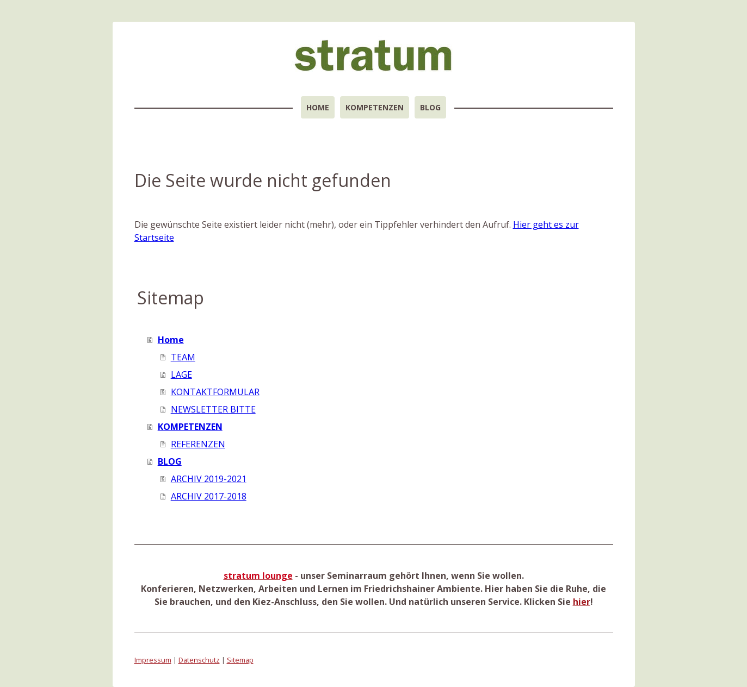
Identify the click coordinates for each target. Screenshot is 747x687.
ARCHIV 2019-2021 (208, 479)
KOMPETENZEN (374, 107)
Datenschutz (199, 660)
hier (581, 602)
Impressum (152, 660)
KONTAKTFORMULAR (215, 392)
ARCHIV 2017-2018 (208, 496)
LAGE (181, 374)
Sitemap (240, 660)
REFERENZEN (198, 444)
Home (317, 107)
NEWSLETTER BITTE (213, 409)
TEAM (183, 357)
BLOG (430, 107)
